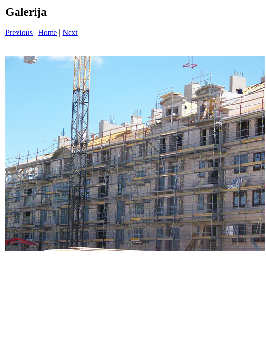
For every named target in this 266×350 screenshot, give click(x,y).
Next (70, 32)
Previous (19, 32)
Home (47, 32)
